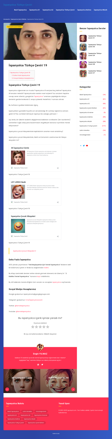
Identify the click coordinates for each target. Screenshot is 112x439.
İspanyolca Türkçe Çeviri (18, 4)
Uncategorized (85, 135)
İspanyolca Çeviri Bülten (18, 19)
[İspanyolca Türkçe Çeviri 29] (83, 55)
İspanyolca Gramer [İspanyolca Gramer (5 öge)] (40, 415)
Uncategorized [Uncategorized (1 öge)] (41, 411)
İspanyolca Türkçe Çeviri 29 (94, 54)
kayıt (39, 276)
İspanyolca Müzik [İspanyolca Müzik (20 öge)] (29, 419)
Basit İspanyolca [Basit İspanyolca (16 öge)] (13, 411)
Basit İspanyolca (20, 10)
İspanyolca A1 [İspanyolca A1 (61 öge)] (12, 415)
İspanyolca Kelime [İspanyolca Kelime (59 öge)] (14, 419)
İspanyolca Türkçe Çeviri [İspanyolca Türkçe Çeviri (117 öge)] (16, 423)
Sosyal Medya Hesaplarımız (23, 78)
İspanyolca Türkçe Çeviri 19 (20, 73)
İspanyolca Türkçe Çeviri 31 (94, 37)
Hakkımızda (56, 433)
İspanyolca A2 (48, 10)
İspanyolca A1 (34, 10)
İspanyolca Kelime (84, 10)
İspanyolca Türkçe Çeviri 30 (94, 46)
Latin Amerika (84, 130)
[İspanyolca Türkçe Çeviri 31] (83, 38)
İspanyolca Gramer (86, 112)
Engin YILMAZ (40, 354)
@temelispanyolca (22, 306)
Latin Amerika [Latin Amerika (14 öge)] (27, 411)
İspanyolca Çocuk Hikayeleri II (24, 251)
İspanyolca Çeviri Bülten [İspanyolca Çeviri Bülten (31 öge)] (36, 423)
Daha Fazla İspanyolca (21, 75)
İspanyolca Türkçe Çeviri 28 (94, 63)
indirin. (46, 268)
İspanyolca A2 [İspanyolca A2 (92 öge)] (25, 415)
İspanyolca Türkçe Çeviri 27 (94, 72)
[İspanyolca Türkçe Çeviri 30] (83, 47)
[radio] (32, 327)
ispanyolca (38, 96)
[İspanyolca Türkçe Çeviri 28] (83, 64)
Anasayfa (7, 19)
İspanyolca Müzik (100, 10)
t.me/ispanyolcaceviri (33, 300)
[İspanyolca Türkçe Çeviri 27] (83, 73)
